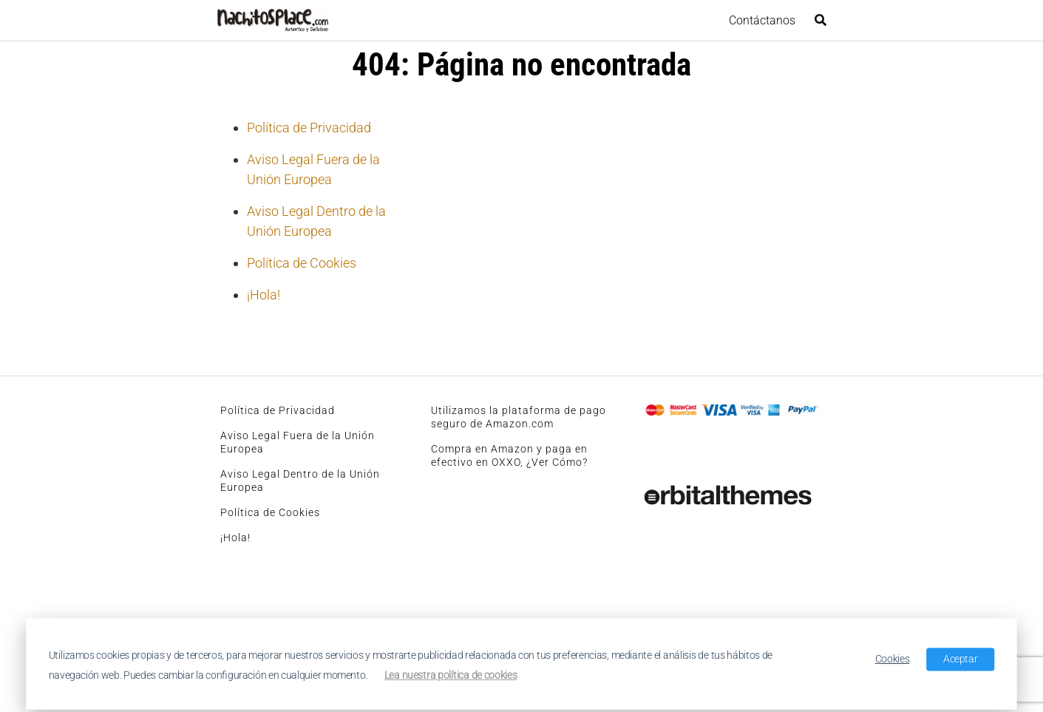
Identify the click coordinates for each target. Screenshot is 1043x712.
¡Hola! (263, 294)
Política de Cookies (301, 263)
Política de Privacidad (309, 127)
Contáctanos (762, 20)
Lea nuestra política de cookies (450, 675)
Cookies (892, 659)
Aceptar (960, 659)
